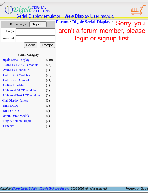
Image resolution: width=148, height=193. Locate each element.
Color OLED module (16, 80)
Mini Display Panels (15, 100)
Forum (62, 22)
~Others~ (8, 126)
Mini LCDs (10, 105)
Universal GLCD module (19, 90)
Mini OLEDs (11, 111)
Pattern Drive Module (16, 116)
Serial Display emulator (38, 16)
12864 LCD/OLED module (20, 65)
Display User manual (90, 16)
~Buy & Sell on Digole (16, 121)
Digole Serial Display (15, 60)
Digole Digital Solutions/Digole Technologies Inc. (41, 188)
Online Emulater (14, 85)
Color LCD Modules (16, 75)
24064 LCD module (16, 70)
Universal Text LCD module (21, 95)
